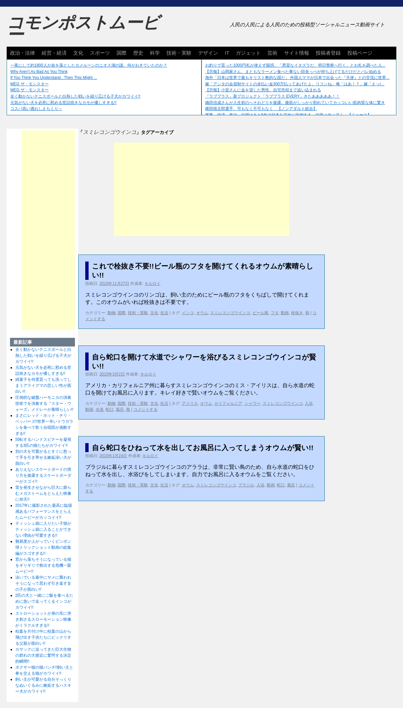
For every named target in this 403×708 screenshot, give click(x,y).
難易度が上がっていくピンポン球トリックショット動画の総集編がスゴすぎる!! (43, 547)
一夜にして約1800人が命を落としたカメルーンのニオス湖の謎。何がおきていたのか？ (88, 65)
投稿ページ (359, 53)
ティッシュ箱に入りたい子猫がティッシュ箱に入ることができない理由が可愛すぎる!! (43, 529)
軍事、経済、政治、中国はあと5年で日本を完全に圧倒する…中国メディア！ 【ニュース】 (288, 115)
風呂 (120, 409)
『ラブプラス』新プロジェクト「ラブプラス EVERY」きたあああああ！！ (272, 96)
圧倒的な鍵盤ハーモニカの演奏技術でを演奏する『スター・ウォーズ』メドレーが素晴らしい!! (44, 403)
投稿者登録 (328, 53)
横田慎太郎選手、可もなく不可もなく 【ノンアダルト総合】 (261, 108)
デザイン (208, 53)
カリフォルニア (228, 403)
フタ (275, 313)
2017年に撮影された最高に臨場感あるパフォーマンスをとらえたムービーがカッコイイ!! (43, 511)
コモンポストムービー (83, 28)
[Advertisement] (201, 189)
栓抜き (297, 313)
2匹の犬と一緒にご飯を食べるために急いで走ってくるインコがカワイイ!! (44, 601)
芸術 (272, 53)
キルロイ (153, 283)
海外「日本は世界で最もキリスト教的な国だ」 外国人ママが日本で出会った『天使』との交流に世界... (297, 77)
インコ (188, 313)
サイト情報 (296, 53)
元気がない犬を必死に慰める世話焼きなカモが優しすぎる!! (63, 102)
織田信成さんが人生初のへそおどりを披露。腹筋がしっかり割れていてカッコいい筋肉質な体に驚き (295, 102)
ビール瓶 (260, 313)
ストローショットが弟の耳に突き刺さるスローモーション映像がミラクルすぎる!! (43, 619)
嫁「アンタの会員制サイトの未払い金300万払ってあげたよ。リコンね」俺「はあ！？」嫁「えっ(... (294, 84)
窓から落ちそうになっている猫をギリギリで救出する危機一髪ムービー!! (43, 565)
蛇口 (110, 409)
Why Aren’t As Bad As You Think (39, 71)
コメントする (146, 409)
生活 (164, 313)
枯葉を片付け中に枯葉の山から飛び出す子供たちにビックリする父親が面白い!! (43, 637)
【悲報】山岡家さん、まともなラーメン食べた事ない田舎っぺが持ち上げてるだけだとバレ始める (293, 71)
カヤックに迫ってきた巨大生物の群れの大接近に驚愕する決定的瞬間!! (43, 655)
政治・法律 (22, 53)
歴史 (138, 53)
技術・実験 (179, 53)
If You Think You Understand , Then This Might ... (53, 77)
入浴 (309, 403)
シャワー (252, 403)
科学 (155, 53)
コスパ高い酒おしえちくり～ (36, 108)
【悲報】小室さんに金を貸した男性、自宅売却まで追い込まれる (263, 90)
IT (227, 53)
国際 (122, 53)
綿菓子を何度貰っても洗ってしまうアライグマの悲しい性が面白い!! (43, 385)
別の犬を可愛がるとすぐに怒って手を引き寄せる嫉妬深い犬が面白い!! (43, 457)
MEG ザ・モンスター (29, 84)
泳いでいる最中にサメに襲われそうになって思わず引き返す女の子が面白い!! (43, 583)
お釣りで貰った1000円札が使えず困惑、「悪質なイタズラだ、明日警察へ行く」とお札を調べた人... (295, 65)
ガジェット (248, 53)
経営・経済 (54, 53)
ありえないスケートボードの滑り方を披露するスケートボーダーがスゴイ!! (43, 475)
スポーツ (100, 53)
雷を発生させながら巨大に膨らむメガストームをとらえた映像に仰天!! (43, 493)
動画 (285, 313)
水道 (100, 409)
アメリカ (190, 403)
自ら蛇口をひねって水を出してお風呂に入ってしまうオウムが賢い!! (202, 447)
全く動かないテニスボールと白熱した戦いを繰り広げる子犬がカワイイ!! (75, 96)
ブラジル (246, 485)
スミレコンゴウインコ (230, 313)
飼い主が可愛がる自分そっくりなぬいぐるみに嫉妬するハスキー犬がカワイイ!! (43, 685)
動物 (112, 313)
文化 (78, 53)
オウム (202, 313)
